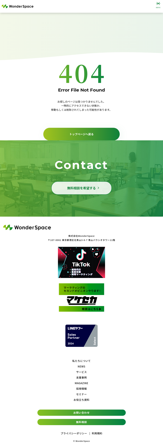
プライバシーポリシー (74, 433)
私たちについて (81, 361)
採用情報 (81, 388)
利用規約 (97, 433)
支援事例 (81, 377)
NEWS (81, 366)
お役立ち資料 (81, 400)
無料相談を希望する (81, 188)
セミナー (81, 394)
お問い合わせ (81, 412)
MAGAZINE (81, 383)
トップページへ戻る (81, 134)
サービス (81, 372)
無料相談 (81, 422)
